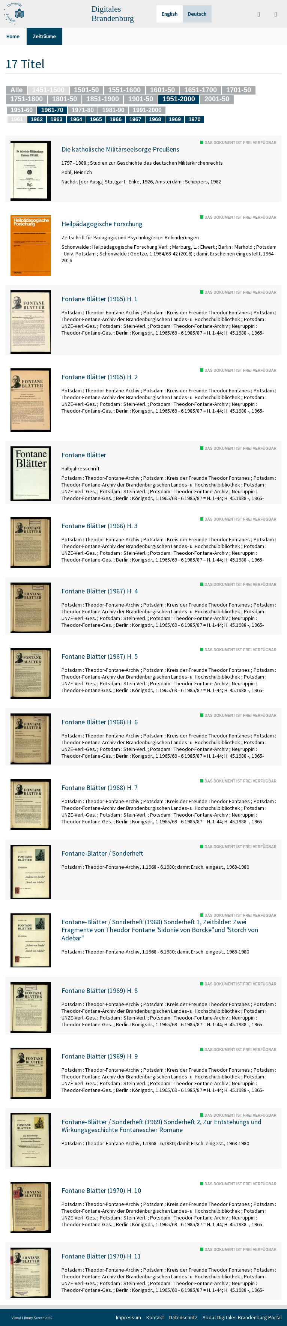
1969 (175, 119)
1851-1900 (102, 99)
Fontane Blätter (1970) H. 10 (101, 1190)
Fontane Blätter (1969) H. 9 (100, 1056)
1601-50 (162, 90)
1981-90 (113, 110)
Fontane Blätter (84, 455)
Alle (16, 90)
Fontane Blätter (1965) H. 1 (100, 299)
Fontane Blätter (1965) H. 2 (100, 377)
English (169, 14)
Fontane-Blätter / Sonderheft (102, 853)
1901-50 (140, 99)
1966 (116, 119)
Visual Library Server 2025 (31, 1318)
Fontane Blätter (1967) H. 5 (100, 656)
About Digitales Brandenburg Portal (242, 1317)
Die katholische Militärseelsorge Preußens (120, 149)
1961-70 (52, 110)
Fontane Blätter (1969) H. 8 (100, 991)
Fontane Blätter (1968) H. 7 (100, 788)
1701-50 (238, 90)
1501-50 (86, 90)
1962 (37, 119)
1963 (56, 119)
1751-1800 (26, 99)
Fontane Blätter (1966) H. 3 (100, 526)
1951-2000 (178, 99)
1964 (76, 119)
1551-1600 (124, 90)
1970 (194, 119)
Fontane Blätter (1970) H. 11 (101, 1256)
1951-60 (22, 110)
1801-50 (64, 99)
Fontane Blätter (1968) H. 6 (100, 722)
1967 (135, 119)
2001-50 (216, 99)
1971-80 (83, 110)
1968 (155, 119)
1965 (96, 119)
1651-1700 (200, 90)
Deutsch (197, 14)
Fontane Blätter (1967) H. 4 (100, 591)
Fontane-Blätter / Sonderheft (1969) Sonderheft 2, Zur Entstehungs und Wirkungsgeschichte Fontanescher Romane (161, 1126)
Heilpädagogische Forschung (102, 224)
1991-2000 (147, 110)
